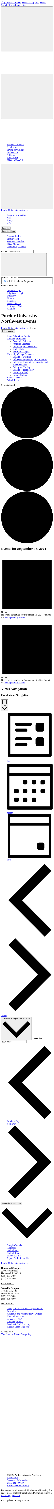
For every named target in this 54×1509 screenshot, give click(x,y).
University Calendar (16, 338)
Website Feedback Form (18, 1327)
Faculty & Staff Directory (19, 1324)
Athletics (11, 155)
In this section (8, 331)
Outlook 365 (12, 1250)
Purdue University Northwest (14, 210)
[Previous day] (30, 936)
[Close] (8, 231)
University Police (15, 1321)
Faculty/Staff (13, 239)
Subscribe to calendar (11, 1203)
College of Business (22, 357)
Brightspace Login (15, 293)
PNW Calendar (14, 303)
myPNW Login (14, 290)
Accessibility (13, 1477)
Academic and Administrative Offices (24, 1314)
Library (10, 298)
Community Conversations (25, 346)
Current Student (14, 236)
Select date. (37, 1038)
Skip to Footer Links (17, 5)
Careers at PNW (14, 1319)
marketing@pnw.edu (10, 1495)
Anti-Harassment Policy (18, 1485)
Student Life (12, 152)
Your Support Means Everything (16, 1334)
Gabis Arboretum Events (18, 336)
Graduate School (20, 372)
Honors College (20, 375)
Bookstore (11, 301)
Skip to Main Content (11, 2)
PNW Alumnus (14, 244)
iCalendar (11, 1248)
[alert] (27, 586)
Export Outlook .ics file (18, 1258)
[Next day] (30, 1010)
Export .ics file (14, 1255)
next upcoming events (15, 617)
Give (9, 223)
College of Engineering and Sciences (30, 359)
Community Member (16, 246)
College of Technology (23, 370)
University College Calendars (20, 354)
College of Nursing (21, 367)
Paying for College (15, 150)
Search (4, 251)
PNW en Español (15, 160)
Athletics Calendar (21, 344)
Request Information (16, 215)
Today (4, 1015)
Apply (10, 220)
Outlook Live (13, 1253)
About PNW (12, 157)
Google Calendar (15, 1245)
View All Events (14, 377)
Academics (12, 147)
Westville (7, 1304)
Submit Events (13, 380)
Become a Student (15, 144)
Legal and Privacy (15, 1483)
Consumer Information (17, 1480)
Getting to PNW (14, 306)
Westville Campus (21, 351)
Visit (9, 217)
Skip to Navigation (30, 2)
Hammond (7, 1283)
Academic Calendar (22, 341)
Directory (11, 295)
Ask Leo (11, 308)
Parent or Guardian (15, 241)
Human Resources (15, 1316)
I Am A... (6, 228)
